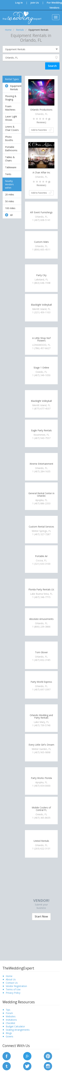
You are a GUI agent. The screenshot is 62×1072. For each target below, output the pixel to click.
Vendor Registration (16, 986)
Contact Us (12, 982)
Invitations (11, 1019)
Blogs (9, 1033)
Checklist (10, 1023)
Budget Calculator (15, 1026)
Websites (11, 1016)
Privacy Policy (13, 992)
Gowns (9, 1036)
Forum (9, 1013)
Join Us (35, 2)
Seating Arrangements (18, 1029)
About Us (11, 979)
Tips (8, 1009)
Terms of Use (13, 989)
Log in (19, 2)
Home (9, 976)
